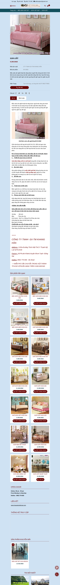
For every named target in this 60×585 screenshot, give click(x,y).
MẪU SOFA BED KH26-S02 (40, 296)
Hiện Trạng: (13, 83)
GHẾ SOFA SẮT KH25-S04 (19, 415)
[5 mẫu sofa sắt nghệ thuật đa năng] (48, 6)
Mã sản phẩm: (14, 69)
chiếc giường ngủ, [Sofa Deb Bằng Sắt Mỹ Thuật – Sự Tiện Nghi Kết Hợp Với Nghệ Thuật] (30, 172)
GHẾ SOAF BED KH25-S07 (40, 356)
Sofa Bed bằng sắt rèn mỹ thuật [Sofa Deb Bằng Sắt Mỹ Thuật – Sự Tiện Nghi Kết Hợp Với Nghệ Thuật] (21, 161)
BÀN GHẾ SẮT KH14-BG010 (20, 561)
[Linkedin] (22, 93)
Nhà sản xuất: (14, 66)
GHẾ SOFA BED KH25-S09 (40, 327)
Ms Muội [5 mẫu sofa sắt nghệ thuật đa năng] (20, 1)
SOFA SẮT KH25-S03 (40, 415)
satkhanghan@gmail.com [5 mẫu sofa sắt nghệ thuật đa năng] (41, 1)
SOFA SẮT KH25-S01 (40, 444)
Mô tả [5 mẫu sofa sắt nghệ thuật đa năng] (13, 98)
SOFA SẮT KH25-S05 (40, 386)
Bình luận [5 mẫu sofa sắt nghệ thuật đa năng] (22, 98)
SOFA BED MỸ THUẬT (19, 444)
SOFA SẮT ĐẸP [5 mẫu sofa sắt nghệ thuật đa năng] (35, 10)
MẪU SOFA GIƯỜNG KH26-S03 (19, 297)
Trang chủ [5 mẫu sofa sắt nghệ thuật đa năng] (13, 10)
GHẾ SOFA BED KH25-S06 (19, 386)
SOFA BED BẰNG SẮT (19, 474)
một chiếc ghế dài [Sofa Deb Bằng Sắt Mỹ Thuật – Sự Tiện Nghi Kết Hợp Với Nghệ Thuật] (30, 170)
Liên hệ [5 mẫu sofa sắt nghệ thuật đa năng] (19, 87)
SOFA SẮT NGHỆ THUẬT (40, 474)
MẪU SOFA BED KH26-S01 (19, 327)
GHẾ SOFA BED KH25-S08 (19, 356)
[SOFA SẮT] (30, 5)
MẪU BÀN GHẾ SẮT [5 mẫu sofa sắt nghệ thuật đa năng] (23, 10)
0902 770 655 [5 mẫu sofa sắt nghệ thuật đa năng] (28, 1)
